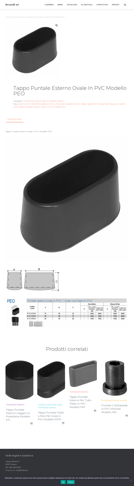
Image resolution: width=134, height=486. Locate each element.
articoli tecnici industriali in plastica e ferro (36, 104)
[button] (56, 25)
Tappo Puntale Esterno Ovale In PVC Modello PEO (42, 107)
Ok (63, 482)
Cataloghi (72, 5)
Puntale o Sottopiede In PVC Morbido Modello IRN (114, 409)
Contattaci (102, 5)
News (60, 5)
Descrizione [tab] (14, 119)
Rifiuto (70, 482)
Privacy (115, 5)
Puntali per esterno (18, 17)
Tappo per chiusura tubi (98, 104)
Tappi (83, 104)
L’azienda (49, 5)
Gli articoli (87, 5)
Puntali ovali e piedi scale (34, 101)
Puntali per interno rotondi (114, 400)
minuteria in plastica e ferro (68, 104)
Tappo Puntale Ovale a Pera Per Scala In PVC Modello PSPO (51, 416)
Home (7, 17)
